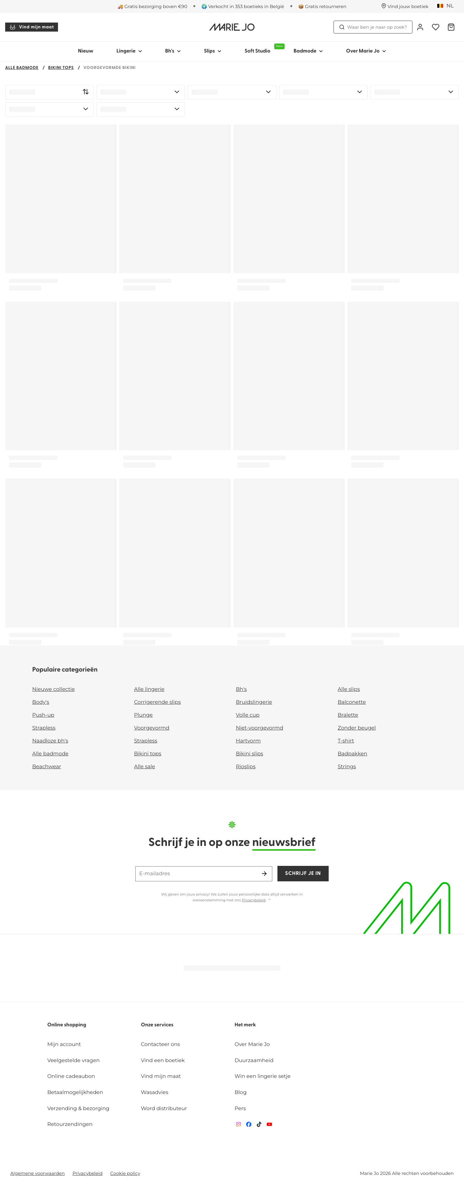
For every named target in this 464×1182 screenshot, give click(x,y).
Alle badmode (22, 68)
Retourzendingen (70, 1124)
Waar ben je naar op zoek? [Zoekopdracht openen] (373, 27)
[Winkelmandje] (451, 27)
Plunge (143, 715)
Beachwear (46, 767)
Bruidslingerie (254, 702)
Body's (40, 702)
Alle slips (349, 689)
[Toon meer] (269, 900)
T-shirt (346, 741)
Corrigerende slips (157, 702)
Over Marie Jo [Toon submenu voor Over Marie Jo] (366, 51)
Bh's (241, 689)
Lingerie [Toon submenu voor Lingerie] (129, 51)
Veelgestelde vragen (73, 1061)
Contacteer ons (160, 1045)
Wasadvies (154, 1093)
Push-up (43, 715)
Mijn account (64, 1045)
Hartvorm (248, 741)
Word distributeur (164, 1109)
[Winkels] (405, 6)
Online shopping (66, 1025)
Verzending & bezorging (78, 1109)
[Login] (420, 27)
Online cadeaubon (71, 1076)
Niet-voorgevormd (259, 728)
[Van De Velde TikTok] (259, 1125)
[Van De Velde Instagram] (238, 1125)
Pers (240, 1109)
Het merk (245, 1025)
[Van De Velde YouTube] (269, 1125)
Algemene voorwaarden (37, 1173)
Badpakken (352, 754)
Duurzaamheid (254, 1061)
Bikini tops (61, 68)
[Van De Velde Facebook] (249, 1125)
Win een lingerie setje (263, 1076)
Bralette (348, 715)
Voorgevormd (151, 728)
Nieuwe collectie (53, 689)
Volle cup (247, 715)
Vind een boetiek (163, 1061)
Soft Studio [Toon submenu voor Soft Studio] (263, 49)
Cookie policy (125, 1173)
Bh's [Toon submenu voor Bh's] (173, 51)
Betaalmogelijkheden (75, 1093)
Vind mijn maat (31, 27)
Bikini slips (249, 754)
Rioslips (246, 767)
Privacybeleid (254, 900)
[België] (447, 6)
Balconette (352, 702)
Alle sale (144, 767)
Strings (347, 767)
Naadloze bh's (50, 741)
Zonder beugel (357, 728)
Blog (241, 1093)
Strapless (43, 728)
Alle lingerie (149, 689)
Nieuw (85, 51)
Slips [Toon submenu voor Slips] (212, 51)
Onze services (157, 1025)
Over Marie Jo (252, 1045)
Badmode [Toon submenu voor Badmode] (308, 51)
